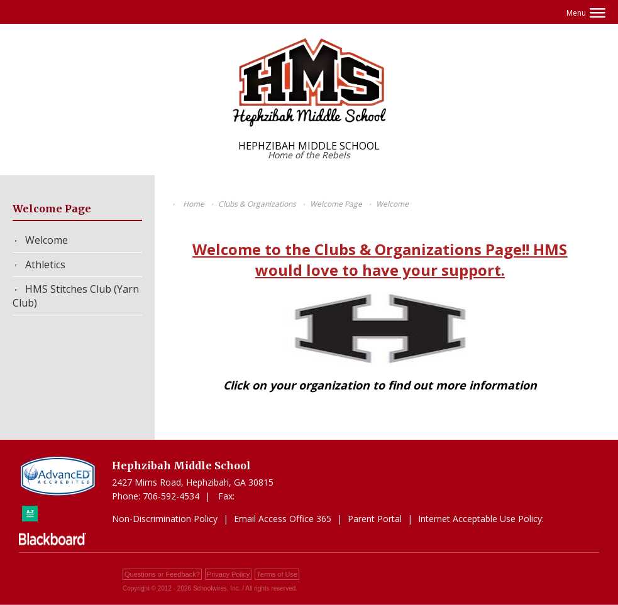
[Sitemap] (30, 513)
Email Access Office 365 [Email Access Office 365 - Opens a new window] (282, 519)
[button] (585, 13)
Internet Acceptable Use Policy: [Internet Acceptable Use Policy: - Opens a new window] (481, 519)
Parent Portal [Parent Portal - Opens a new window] (375, 519)
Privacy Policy (228, 574)
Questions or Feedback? (162, 574)
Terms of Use (277, 574)
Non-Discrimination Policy (165, 519)
